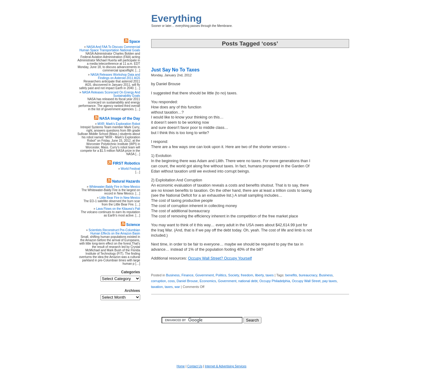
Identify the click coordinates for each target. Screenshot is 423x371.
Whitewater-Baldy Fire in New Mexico (114, 186)
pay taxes (330, 281)
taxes (270, 275)
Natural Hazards (126, 181)
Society (233, 275)
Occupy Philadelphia (274, 281)
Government (204, 275)
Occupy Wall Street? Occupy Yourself (220, 258)
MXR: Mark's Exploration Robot (118, 123)
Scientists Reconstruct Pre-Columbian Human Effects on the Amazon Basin (114, 231)
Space (134, 41)
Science (133, 225)
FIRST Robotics (126, 163)
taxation (157, 287)
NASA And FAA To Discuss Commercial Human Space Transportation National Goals (109, 48)
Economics (208, 281)
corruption (158, 281)
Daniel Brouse (187, 281)
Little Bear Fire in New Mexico (120, 197)
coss (171, 281)
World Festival (130, 168)
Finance (187, 275)
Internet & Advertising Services (225, 366)
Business (173, 275)
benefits (291, 275)
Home (181, 366)
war (177, 287)
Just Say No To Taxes (175, 69)
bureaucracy (308, 275)
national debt (247, 281)
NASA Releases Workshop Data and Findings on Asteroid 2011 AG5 (115, 76)
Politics (221, 275)
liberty (259, 275)
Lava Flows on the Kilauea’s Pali (118, 208)
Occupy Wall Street (306, 281)
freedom (247, 275)
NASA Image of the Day (120, 118)
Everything (176, 18)
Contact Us (194, 366)
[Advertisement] (330, 169)
